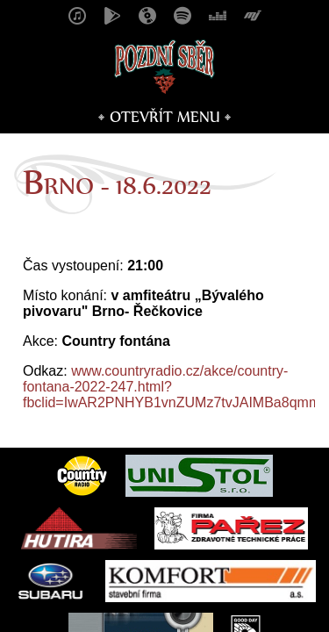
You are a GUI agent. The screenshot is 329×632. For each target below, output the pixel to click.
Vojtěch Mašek (258, 596)
